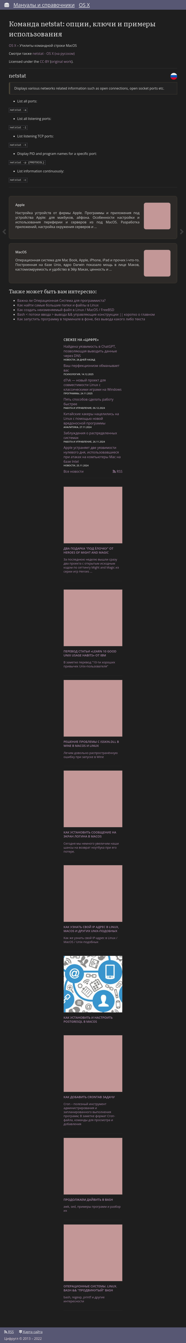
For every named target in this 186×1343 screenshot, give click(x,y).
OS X (84, 4)
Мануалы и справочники (44, 4)
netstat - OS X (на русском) (54, 53)
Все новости (74, 469)
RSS (117, 469)
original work (61, 61)
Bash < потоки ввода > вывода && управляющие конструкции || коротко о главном (86, 312)
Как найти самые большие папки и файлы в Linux (58, 303)
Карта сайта (31, 1329)
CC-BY (44, 61)
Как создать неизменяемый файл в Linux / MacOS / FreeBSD (65, 307)
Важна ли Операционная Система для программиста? (61, 298)
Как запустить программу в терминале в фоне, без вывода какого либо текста (81, 317)
